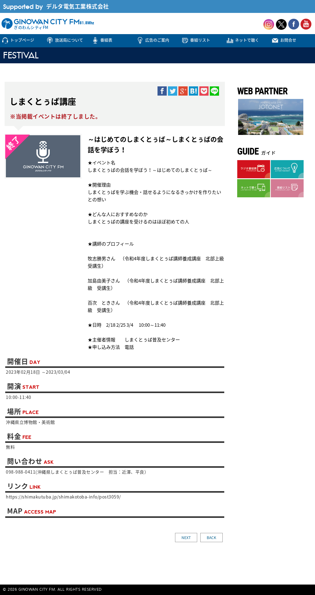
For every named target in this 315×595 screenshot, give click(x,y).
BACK (211, 537)
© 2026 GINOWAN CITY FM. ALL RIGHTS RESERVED (52, 589)
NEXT (186, 537)
